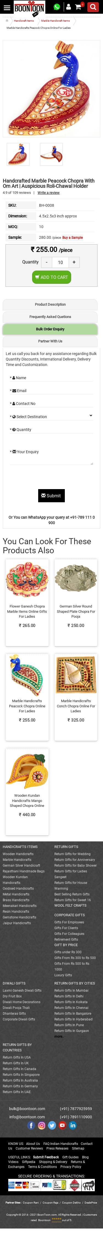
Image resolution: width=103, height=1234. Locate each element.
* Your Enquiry (24, 452)
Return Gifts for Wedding (72, 854)
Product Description (50, 304)
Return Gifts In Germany (20, 1086)
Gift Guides (70, 1157)
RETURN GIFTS (66, 847)
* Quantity (20, 429)
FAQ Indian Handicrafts (60, 1144)
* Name (18, 378)
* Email (18, 390)
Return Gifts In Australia (20, 1080)
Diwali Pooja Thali (16, 1008)
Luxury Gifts (63, 975)
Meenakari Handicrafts (20, 906)
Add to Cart (51, 277)
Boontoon (44, 1220)
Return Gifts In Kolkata (71, 1002)
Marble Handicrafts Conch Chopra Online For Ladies (76, 706)
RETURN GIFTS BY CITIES (74, 983)
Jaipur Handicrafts (17, 923)
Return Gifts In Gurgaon (71, 1031)
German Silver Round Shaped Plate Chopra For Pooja (76, 611)
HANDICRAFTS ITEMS (20, 847)
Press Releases (57, 1148)
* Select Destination (28, 417)
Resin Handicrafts (16, 912)
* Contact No (22, 403)
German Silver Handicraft (21, 865)
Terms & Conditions (42, 1167)
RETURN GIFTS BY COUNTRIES (17, 1047)
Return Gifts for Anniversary (74, 860)
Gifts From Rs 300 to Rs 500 (75, 958)
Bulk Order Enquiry (50, 329)
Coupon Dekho (71, 1202)
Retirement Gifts (66, 939)
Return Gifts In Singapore (21, 1075)
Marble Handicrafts (17, 860)
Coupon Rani (31, 1202)
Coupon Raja (51, 1202)
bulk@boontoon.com (27, 1109)
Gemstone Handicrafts (19, 917)
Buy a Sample (72, 238)
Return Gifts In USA (17, 1057)
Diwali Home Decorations (21, 1002)
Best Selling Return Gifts (72, 894)
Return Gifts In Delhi (68, 996)
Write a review (49, 193)
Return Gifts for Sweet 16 (72, 900)
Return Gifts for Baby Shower (75, 865)
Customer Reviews (29, 1148)
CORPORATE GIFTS (69, 915)
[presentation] (51, 478)
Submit (51, 495)
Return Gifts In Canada (19, 1069)
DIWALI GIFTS (14, 983)
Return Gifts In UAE (17, 1092)
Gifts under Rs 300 (68, 952)
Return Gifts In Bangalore (72, 1013)
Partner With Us (50, 341)
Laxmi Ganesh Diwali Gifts (22, 990)
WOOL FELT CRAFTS (70, 905)
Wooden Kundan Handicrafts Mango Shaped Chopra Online (27, 800)
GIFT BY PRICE (66, 945)
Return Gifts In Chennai (71, 1008)
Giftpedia (28, 1162)
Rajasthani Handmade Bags (23, 871)
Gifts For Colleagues (69, 934)
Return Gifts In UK (16, 1063)
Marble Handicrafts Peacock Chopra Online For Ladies (27, 706)
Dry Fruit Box (12, 996)
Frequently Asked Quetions (50, 317)
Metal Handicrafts (16, 894)
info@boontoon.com (27, 1117)
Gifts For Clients (66, 928)
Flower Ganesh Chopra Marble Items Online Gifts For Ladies (27, 611)
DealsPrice (91, 1202)
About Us (33, 1144)
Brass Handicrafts (16, 900)
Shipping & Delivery (53, 1162)
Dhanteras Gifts (14, 1013)
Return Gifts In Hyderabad (73, 1019)
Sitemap (78, 1148)
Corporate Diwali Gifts (19, 1019)
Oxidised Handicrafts (18, 888)
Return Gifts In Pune (69, 1025)
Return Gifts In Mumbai (71, 990)
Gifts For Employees (69, 922)
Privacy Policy (70, 1167)
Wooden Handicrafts (18, 854)
